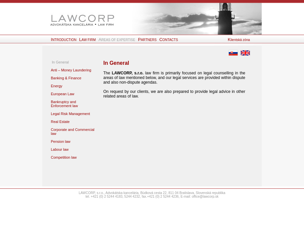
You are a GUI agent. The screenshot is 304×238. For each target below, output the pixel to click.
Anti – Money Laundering (71, 70)
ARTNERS (147, 40)
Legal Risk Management (70, 114)
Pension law (60, 141)
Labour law (60, 149)
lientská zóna (239, 40)
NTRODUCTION (64, 40)
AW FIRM (88, 40)
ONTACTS (168, 40)
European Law (62, 94)
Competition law (64, 157)
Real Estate (60, 122)
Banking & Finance (66, 78)
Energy (56, 86)
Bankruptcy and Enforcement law (64, 104)
